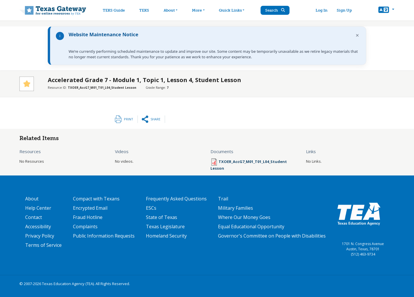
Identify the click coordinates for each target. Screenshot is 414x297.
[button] (386, 10)
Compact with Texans (96, 198)
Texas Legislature (165, 226)
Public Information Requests (104, 236)
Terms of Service (43, 245)
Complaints (85, 226)
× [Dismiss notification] (357, 35)
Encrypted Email (90, 208)
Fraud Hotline (87, 217)
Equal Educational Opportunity (251, 226)
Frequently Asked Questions (176, 198)
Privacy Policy (39, 236)
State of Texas (161, 217)
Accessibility (38, 226)
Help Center (38, 208)
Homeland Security (166, 236)
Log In (321, 10)
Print (128, 119)
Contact (33, 217)
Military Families (235, 208)
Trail (223, 198)
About (32, 198)
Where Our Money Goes (244, 217)
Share (155, 119)
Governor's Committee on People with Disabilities (272, 236)
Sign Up (344, 10)
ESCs (151, 208)
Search (275, 10)
